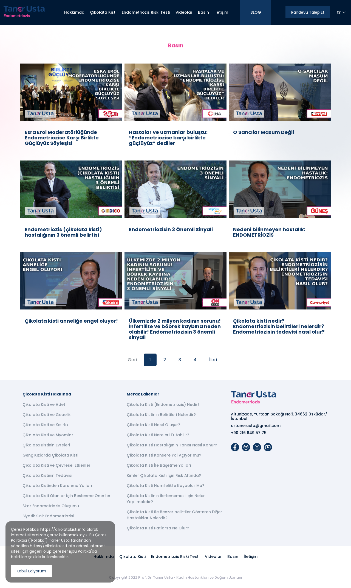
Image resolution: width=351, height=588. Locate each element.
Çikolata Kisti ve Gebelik (46, 414)
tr (341, 12)
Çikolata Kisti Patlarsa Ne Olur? (158, 528)
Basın (203, 12)
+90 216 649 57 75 (249, 433)
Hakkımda (74, 12)
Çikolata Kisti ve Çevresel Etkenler (56, 465)
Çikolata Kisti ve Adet (43, 404)
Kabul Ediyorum (31, 571)
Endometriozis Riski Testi (146, 12)
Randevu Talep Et (307, 12)
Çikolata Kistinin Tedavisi (47, 475)
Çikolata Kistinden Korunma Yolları (57, 485)
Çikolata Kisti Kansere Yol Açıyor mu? (164, 455)
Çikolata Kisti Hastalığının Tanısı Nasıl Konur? (172, 445)
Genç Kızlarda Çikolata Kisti (50, 455)
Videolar (184, 12)
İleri (213, 360)
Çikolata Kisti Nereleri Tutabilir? (158, 435)
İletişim (221, 12)
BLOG (255, 12)
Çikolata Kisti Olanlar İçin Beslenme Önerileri (66, 495)
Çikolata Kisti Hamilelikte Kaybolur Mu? (165, 485)
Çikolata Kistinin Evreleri (46, 445)
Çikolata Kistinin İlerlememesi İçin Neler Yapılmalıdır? (166, 498)
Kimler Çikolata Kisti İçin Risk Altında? (164, 475)
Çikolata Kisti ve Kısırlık (45, 425)
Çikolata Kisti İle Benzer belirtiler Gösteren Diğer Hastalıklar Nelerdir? (174, 515)
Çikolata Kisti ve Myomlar (47, 435)
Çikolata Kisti (103, 12)
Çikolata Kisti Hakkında (46, 394)
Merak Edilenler (143, 394)
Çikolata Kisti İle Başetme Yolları (159, 465)
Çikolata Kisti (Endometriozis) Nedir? (163, 404)
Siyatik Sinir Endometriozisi (48, 516)
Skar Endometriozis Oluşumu (50, 506)
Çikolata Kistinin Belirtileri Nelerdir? (161, 414)
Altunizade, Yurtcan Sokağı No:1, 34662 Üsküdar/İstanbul (279, 416)
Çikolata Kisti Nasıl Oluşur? (153, 425)
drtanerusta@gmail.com (256, 425)
